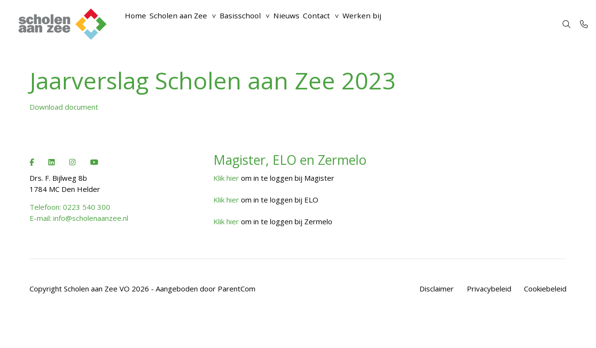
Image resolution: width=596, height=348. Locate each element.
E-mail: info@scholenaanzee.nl (79, 218)
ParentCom (236, 288)
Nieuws (313, 24)
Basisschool (259, 24)
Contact (351, 24)
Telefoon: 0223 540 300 (70, 207)
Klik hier (226, 178)
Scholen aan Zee (189, 24)
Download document (64, 107)
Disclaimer (436, 288)
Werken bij (403, 24)
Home (139, 24)
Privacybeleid (489, 288)
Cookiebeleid (545, 288)
